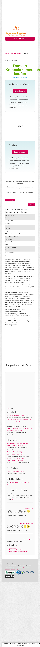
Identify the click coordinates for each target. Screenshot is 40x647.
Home (7, 53)
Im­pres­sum (12, 567)
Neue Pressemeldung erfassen (18, 551)
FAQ (31, 204)
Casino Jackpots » (28, 539)
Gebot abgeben (20, 152)
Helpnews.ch (13, 548)
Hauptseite (10, 200)
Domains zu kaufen (16, 53)
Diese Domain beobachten (19, 77)
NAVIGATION (20, 39)
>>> (12, 499)
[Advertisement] (20, 14)
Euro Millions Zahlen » (26, 523)
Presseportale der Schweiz (17, 550)
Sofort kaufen (20, 91)
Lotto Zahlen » (28, 508)
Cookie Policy (21, 645)
